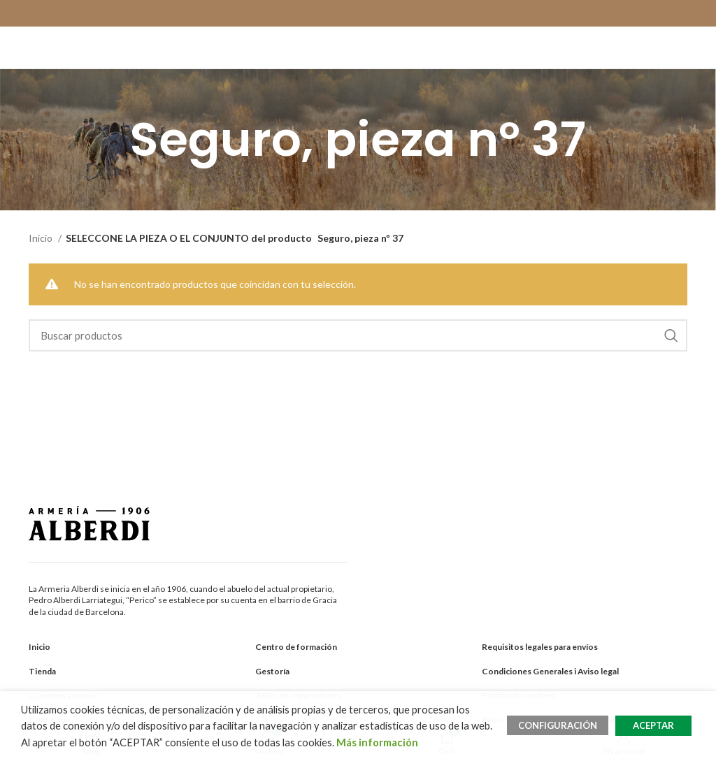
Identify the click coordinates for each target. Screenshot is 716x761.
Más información (377, 742)
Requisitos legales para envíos (540, 647)
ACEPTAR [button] (653, 725)
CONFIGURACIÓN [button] (557, 725)
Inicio (42, 238)
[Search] (358, 335)
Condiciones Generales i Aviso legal (550, 671)
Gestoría (272, 671)
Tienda (42, 671)
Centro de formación (296, 647)
